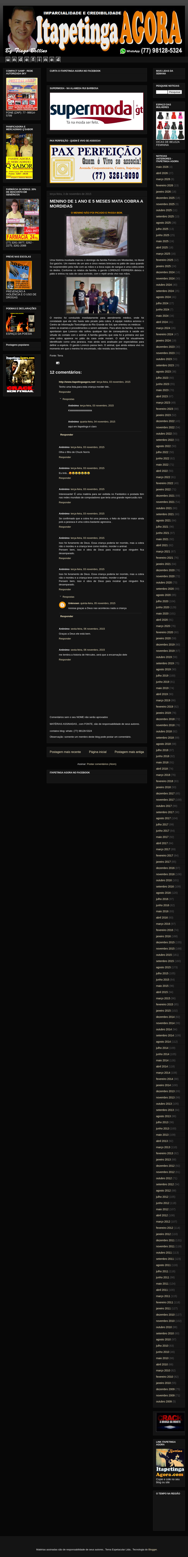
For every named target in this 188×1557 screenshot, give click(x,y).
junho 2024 (162, 309)
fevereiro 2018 (164, 781)
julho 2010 (162, 1345)
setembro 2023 (165, 365)
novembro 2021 (165, 501)
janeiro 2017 (163, 861)
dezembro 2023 (165, 346)
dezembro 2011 (165, 1240)
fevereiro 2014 (164, 1078)
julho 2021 (162, 526)
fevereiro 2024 (164, 334)
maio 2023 (162, 390)
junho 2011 (162, 1277)
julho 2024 (162, 303)
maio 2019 (162, 688)
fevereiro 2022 (164, 483)
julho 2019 (162, 675)
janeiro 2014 (163, 1085)
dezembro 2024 (165, 272)
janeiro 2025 (163, 266)
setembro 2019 (165, 663)
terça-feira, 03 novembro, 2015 (113, 381)
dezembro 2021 (165, 495)
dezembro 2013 (165, 1091)
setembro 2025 (165, 216)
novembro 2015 (165, 948)
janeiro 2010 (163, 1382)
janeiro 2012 (163, 1234)
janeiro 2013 (163, 1159)
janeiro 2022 (163, 489)
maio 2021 (162, 539)
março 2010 (163, 1370)
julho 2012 (162, 1196)
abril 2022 (162, 470)
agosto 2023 (163, 371)
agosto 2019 (163, 669)
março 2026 (163, 179)
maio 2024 (162, 315)
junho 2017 (162, 830)
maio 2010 (162, 1358)
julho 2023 (162, 377)
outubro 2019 (164, 657)
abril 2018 (162, 768)
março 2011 (163, 1296)
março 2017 (163, 849)
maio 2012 (162, 1209)
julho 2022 (162, 452)
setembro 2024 (165, 290)
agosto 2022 (163, 446)
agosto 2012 (163, 1190)
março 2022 (163, 477)
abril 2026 (162, 173)
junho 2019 (162, 681)
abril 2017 (162, 843)
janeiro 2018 (163, 787)
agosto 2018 (163, 743)
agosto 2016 (163, 892)
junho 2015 (162, 979)
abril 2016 (162, 917)
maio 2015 (162, 985)
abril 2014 (162, 1066)
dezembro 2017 (165, 793)
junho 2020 (162, 607)
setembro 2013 (165, 1109)
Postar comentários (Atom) (101, 764)
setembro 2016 (165, 886)
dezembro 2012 (165, 1165)
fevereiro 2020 (164, 632)
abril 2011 (162, 1289)
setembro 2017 (165, 812)
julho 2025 (162, 228)
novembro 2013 (165, 1097)
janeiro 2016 (163, 936)
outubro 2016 (164, 880)
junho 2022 (162, 458)
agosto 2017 (163, 818)
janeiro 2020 (163, 638)
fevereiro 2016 (164, 930)
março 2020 (163, 626)
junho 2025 (162, 235)
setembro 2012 (165, 1184)
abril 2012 (162, 1215)
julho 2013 (162, 1122)
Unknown (73, 603)
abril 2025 (162, 247)
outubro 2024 (164, 284)
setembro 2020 (165, 588)
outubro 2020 (164, 582)
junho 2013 (162, 1128)
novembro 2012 (165, 1172)
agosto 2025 (163, 222)
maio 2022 (162, 464)
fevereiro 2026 (164, 185)
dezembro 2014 (165, 1016)
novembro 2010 (165, 1320)
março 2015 (163, 998)
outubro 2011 (164, 1252)
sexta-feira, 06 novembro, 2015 (88, 628)
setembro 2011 (165, 1258)
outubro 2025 (164, 210)
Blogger (152, 1549)
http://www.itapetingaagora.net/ (77, 381)
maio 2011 (162, 1283)
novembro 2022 (165, 427)
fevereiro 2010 (164, 1376)
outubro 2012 (164, 1178)
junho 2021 (162, 532)
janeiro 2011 (163, 1308)
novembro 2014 (165, 1023)
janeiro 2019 (163, 712)
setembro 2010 (165, 1333)
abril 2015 (162, 992)
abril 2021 (162, 545)
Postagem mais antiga (129, 752)
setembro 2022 (165, 439)
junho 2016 (162, 905)
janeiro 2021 (163, 563)
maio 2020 (162, 613)
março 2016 (163, 923)
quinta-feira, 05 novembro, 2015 (98, 603)
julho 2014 (162, 1047)
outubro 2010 (164, 1327)
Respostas (68, 399)
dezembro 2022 (165, 421)
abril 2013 (162, 1140)
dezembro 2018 (165, 719)
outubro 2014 (164, 1029)
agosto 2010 (163, 1339)
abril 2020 (162, 619)
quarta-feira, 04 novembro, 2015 (97, 421)
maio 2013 (162, 1134)
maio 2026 (162, 166)
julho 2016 (162, 899)
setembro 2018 (165, 737)
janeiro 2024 (163, 340)
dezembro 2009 (165, 1389)
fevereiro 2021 (164, 557)
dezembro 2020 (165, 570)
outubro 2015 (164, 954)
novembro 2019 (165, 650)
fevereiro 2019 (164, 706)
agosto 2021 (163, 520)
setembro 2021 (165, 514)
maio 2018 (162, 762)
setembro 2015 (165, 961)
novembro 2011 (165, 1246)
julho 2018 (162, 750)
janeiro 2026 (163, 191)
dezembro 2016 (165, 867)
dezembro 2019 (165, 644)
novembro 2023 (165, 353)
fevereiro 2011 (164, 1302)
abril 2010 (162, 1364)
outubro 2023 (164, 359)
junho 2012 (162, 1203)
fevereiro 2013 (164, 1153)
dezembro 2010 (165, 1314)
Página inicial (98, 752)
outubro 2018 (164, 731)
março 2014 (163, 1072)
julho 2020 (162, 601)
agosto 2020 (163, 595)
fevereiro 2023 (164, 408)
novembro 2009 (165, 1395)
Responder (65, 391)
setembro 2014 (165, 1035)
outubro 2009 (164, 1401)
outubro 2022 (164, 433)
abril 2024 (162, 322)
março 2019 (163, 700)
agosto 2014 (163, 1041)
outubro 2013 (164, 1103)
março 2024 (163, 328)
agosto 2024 (163, 297)
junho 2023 (162, 384)
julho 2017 (162, 824)
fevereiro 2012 (164, 1227)
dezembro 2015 (165, 942)
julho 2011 (162, 1271)
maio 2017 (162, 836)
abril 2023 (162, 396)
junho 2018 (162, 756)
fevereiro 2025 (164, 259)
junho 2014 (162, 1054)
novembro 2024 (165, 278)
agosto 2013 (163, 1116)
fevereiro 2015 (164, 1004)
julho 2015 (162, 973)
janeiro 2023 (163, 415)
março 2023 (163, 402)
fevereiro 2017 (164, 855)
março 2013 (163, 1147)
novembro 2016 (165, 874)
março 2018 (163, 774)
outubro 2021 (164, 508)
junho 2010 (162, 1351)
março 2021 (163, 551)
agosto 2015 (163, 967)
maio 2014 (162, 1060)
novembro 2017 (165, 799)
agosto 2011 (163, 1265)
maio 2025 (162, 241)
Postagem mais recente (65, 752)
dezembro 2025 (165, 197)
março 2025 (163, 253)
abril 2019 (162, 694)
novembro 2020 (165, 576)
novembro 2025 (165, 204)
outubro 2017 (164, 805)
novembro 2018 (165, 725)
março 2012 (163, 1221)
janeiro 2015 (163, 1010)
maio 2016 (162, 911)
